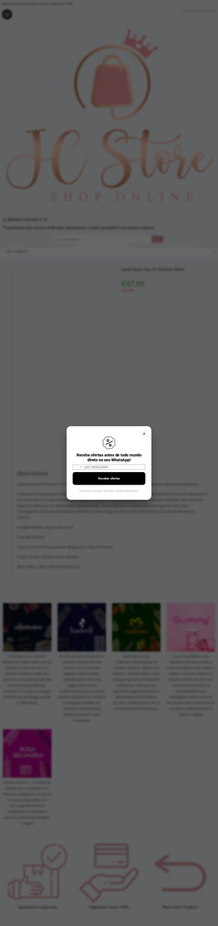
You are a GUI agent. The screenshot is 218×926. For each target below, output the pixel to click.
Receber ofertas (109, 478)
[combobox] (78, 467)
